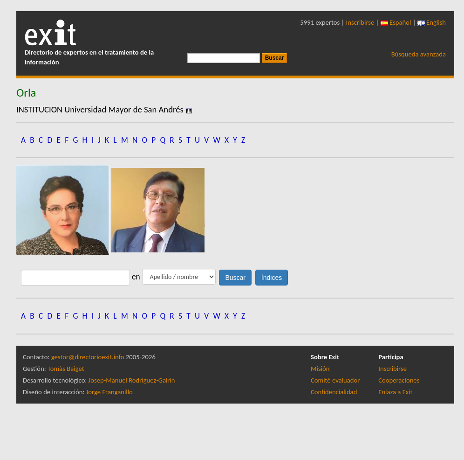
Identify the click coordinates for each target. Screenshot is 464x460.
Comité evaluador (335, 380)
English (431, 22)
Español (396, 22)
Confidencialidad (334, 392)
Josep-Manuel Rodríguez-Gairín (132, 380)
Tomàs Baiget (66, 368)
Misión (320, 368)
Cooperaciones (398, 380)
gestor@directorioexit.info (87, 357)
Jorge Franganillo (109, 392)
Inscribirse (360, 22)
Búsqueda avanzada (418, 54)
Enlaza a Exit (395, 392)
